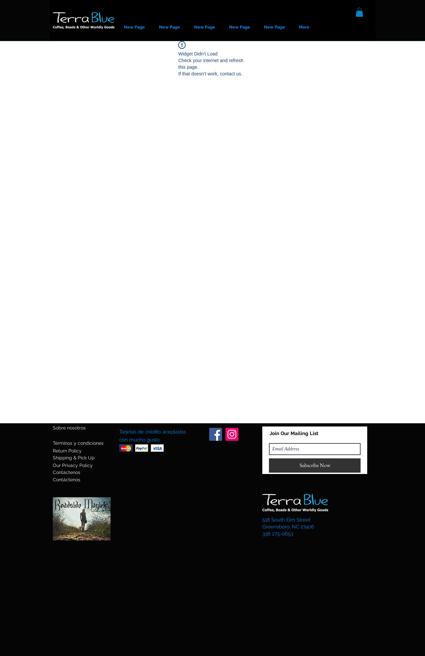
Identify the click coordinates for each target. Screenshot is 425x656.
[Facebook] (215, 434)
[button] (359, 12)
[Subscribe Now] (315, 465)
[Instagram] (231, 434)
